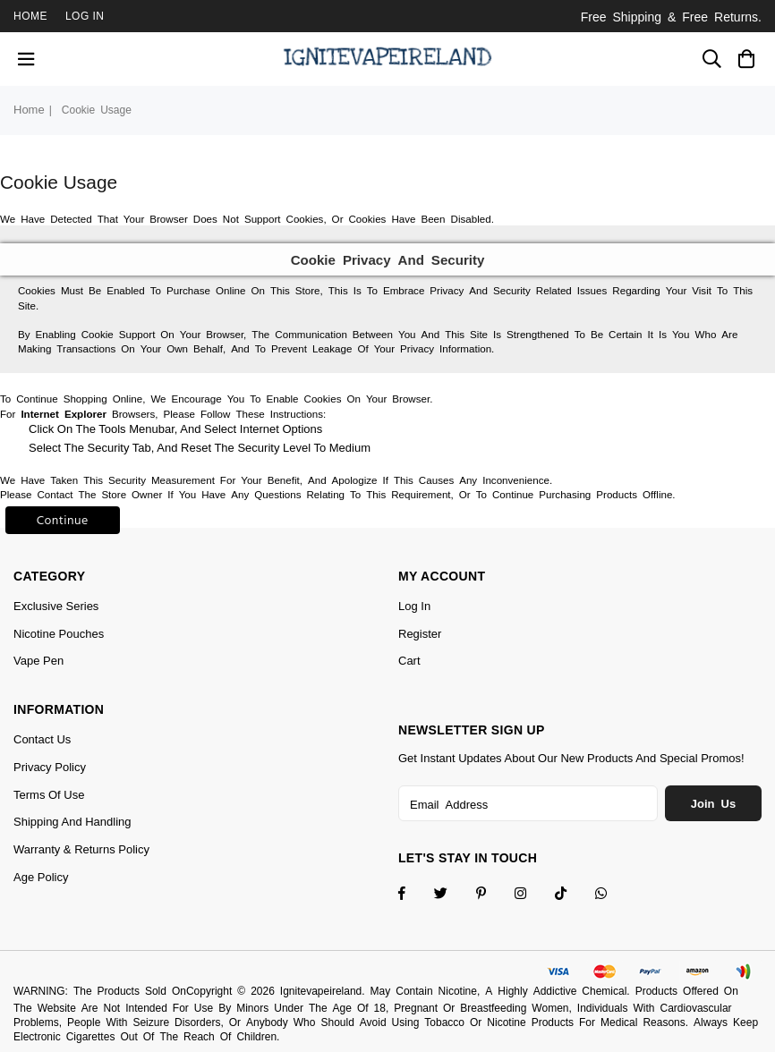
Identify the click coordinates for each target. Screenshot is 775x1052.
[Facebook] (413, 895)
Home (30, 16)
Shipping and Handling (72, 821)
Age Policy (40, 877)
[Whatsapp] (612, 895)
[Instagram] (492, 895)
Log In (85, 16)
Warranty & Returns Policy (81, 849)
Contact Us (42, 739)
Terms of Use (48, 795)
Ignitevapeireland (321, 991)
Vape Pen (38, 660)
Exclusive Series (55, 606)
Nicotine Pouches (58, 634)
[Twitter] (452, 895)
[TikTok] (572, 895)
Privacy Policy (49, 767)
